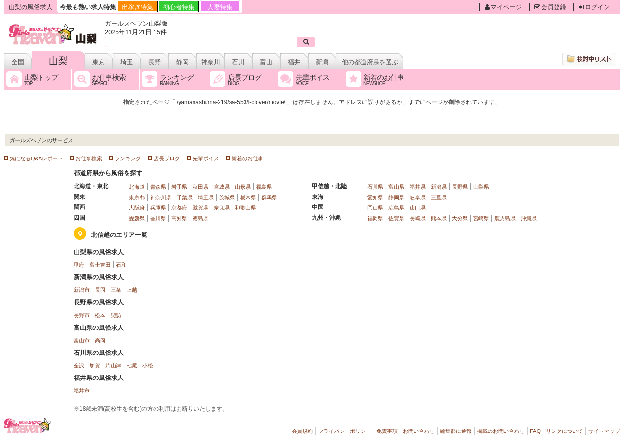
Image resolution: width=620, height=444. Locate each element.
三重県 (439, 197)
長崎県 (418, 218)
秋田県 (200, 187)
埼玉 (126, 61)
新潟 (322, 61)
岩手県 (179, 187)
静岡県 (396, 197)
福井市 (82, 390)
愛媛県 (137, 218)
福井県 (418, 187)
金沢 (79, 365)
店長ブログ (167, 158)
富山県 (396, 187)
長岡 (100, 290)
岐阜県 (418, 197)
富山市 (82, 340)
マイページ (503, 7)
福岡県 (375, 218)
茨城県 (227, 197)
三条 (116, 290)
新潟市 (82, 290)
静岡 (182, 61)
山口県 (418, 207)
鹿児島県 (505, 218)
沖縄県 (529, 218)
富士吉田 (100, 265)
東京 (98, 61)
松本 (100, 315)
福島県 (264, 187)
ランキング (128, 158)
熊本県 (439, 218)
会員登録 (550, 7)
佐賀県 (396, 218)
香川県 (158, 218)
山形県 (243, 187)
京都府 (179, 207)
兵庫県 (158, 207)
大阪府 (137, 207)
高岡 (100, 340)
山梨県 (481, 187)
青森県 (158, 187)
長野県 (460, 187)
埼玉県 (206, 197)
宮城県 (222, 187)
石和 (121, 265)
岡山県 (375, 207)
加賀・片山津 (105, 365)
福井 (294, 61)
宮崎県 (481, 218)
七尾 (132, 365)
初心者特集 (178, 7)
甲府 (79, 265)
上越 (132, 290)
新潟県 (439, 187)
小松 (147, 365)
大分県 (460, 218)
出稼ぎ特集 (137, 7)
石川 (238, 61)
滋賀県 (200, 207)
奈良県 (222, 207)
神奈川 (210, 61)
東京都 (137, 197)
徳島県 (200, 218)
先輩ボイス (206, 158)
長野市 (82, 315)
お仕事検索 (89, 158)
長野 (154, 61)
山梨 (58, 60)
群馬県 (269, 197)
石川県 (375, 187)
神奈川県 (160, 197)
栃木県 (248, 197)
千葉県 (185, 197)
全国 (18, 61)
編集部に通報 (456, 431)
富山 (266, 61)
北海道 (137, 187)
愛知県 (375, 197)
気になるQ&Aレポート (36, 158)
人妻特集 (219, 7)
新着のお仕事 (247, 158)
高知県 (179, 218)
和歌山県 (245, 207)
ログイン (594, 7)
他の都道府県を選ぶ (370, 61)
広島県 (396, 207)
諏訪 (116, 315)
